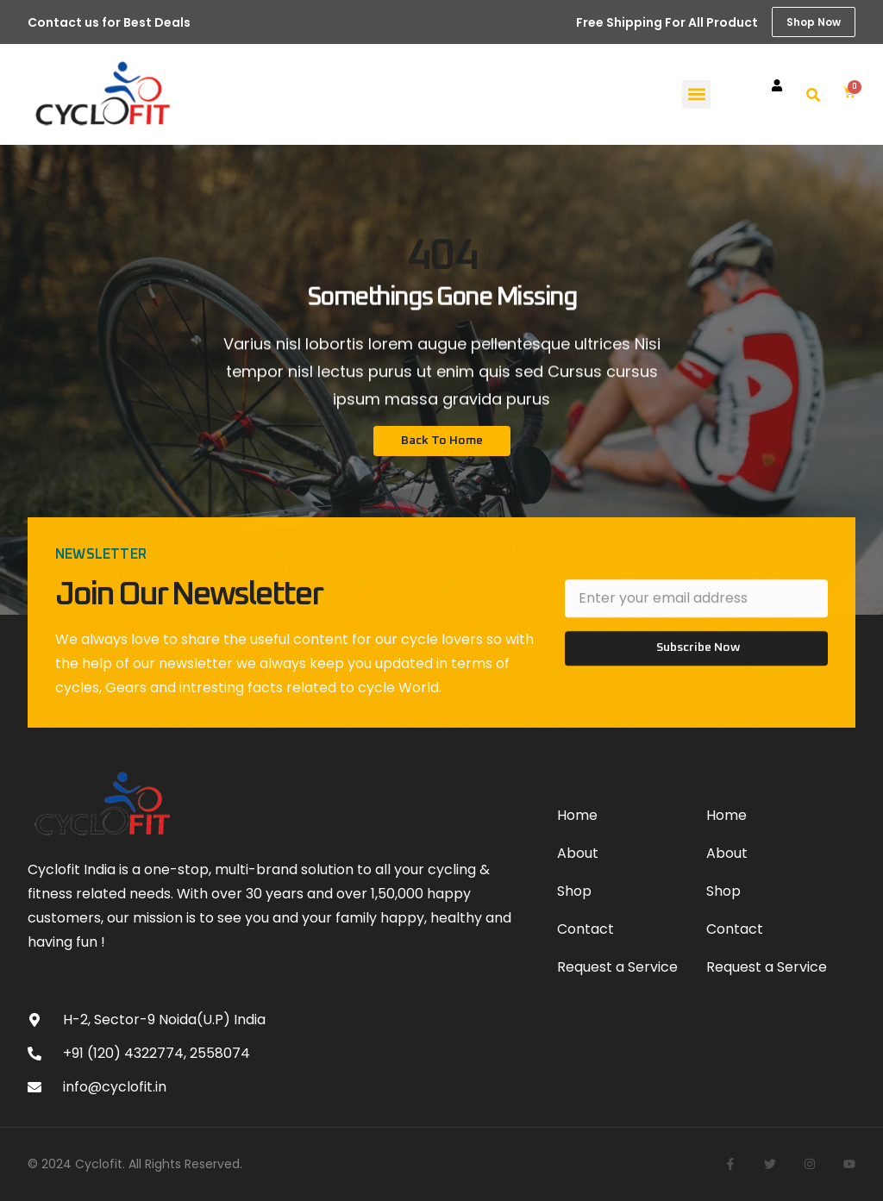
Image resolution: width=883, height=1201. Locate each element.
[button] (696, 94)
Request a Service (617, 967)
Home (577, 815)
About (577, 853)
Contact (585, 929)
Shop (574, 891)
